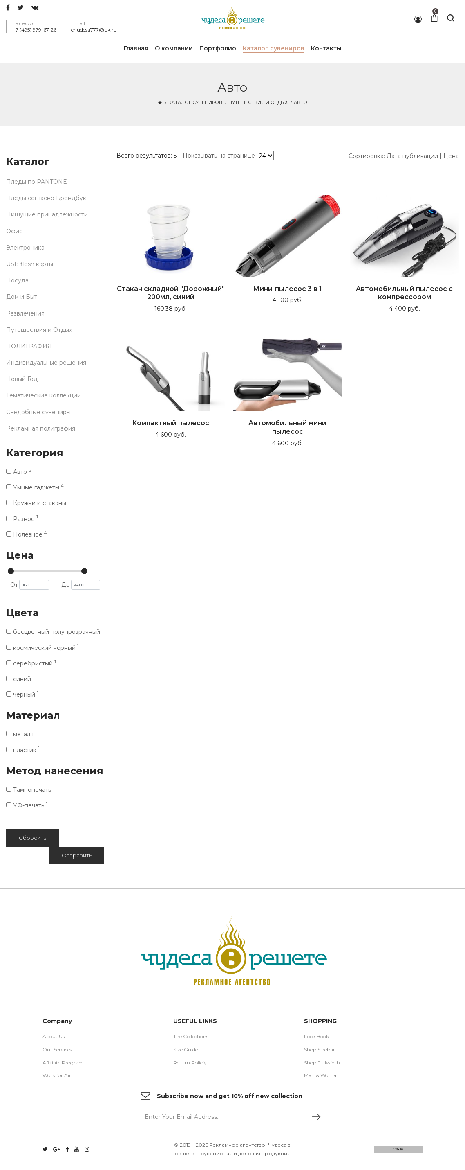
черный (22, 694)
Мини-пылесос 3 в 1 (287, 289)
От (29, 585)
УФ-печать (26, 805)
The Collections (190, 1036)
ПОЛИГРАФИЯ (29, 346)
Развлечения (25, 313)
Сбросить (32, 837)
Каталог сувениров (195, 102)
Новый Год (22, 379)
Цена (451, 156)
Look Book (316, 1036)
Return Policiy (190, 1063)
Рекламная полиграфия (40, 428)
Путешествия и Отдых (258, 102)
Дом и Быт (21, 296)
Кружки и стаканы (37, 503)
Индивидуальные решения (46, 362)
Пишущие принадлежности (47, 214)
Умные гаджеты (34, 487)
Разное (22, 519)
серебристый (31, 663)
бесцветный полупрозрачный (54, 632)
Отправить (77, 855)
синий (20, 679)
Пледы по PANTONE (36, 181)
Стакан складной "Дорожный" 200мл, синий (171, 293)
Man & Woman (322, 1075)
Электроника (25, 247)
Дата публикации (412, 156)
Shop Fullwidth (322, 1063)
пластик (23, 750)
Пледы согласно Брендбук (46, 198)
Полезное (26, 534)
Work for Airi (57, 1075)
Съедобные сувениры (38, 412)
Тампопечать (30, 790)
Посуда (17, 280)
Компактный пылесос (170, 423)
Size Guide (185, 1049)
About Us (53, 1036)
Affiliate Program (63, 1063)
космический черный (42, 648)
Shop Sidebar (319, 1049)
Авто (18, 472)
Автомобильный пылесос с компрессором (404, 293)
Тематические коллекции (43, 395)
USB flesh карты (29, 264)
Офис (14, 231)
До (80, 585)
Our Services (57, 1049)
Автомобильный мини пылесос (287, 427)
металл (21, 734)
